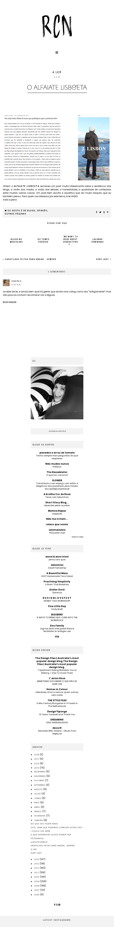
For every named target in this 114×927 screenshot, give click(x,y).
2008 (37, 886)
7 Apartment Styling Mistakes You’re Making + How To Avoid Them (57, 671)
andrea (16, 281)
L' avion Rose (57, 678)
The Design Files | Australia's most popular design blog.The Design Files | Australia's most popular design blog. (57, 662)
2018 (37, 754)
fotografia (37, 838)
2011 (37, 872)
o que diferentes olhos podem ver (51, 834)
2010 (37, 877)
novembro (40, 776)
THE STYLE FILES (57, 700)
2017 (37, 759)
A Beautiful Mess (57, 573)
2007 (37, 890)
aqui (74, 196)
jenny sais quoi (57, 559)
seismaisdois (57, 529)
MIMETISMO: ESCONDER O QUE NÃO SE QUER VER (57, 683)
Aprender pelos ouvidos (57, 505)
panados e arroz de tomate (57, 452)
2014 (37, 859)
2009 (37, 881)
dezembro (40, 771)
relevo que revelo (57, 524)
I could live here (40, 831)
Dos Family (57, 625)
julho (38, 793)
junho (38, 798)
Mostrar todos (77, 537)
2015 (37, 768)
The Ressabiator (57, 472)
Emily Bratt (57, 609)
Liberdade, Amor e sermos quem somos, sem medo (57, 693)
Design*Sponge (57, 711)
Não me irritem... (57, 518)
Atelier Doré (57, 589)
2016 (37, 763)
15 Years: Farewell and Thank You (57, 714)
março (38, 811)
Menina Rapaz (57, 510)
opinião (42, 210)
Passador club (57, 532)
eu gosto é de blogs (21, 210)
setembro (40, 785)
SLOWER (57, 480)
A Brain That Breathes (57, 584)
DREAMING (57, 719)
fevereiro (40, 816)
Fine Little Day (57, 606)
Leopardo (57, 513)
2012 (37, 868)
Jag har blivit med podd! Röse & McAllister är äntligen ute (57, 630)
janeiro (39, 820)
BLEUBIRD (57, 614)
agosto (38, 789)
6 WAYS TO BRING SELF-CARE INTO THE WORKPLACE (57, 619)
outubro (39, 780)
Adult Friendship (57, 567)
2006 (37, 894)
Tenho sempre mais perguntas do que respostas (57, 457)
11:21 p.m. (16, 285)
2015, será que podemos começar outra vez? (57, 827)
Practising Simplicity (57, 581)
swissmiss (57, 564)
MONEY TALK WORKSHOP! (57, 600)
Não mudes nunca (57, 463)
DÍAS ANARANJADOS (57, 722)
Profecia (57, 466)
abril (37, 807)
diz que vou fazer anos (44, 823)
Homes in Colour (57, 689)
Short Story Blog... (57, 502)
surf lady (102, 259)
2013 (37, 863)
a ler (34, 849)
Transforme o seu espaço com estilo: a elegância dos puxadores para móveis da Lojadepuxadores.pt (57, 486)
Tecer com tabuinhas (57, 497)
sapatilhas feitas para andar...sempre (30, 259)
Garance (57, 592)
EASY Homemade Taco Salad (57, 576)
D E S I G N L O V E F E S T (57, 598)
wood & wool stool (57, 556)
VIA (57, 636)
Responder (10, 302)
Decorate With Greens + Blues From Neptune (57, 732)
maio (37, 802)
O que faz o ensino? (57, 475)
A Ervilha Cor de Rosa (57, 494)
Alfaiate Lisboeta (27, 186)
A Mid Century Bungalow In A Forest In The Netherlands (57, 705)
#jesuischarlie (39, 842)
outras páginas (15, 214)
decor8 (57, 727)
